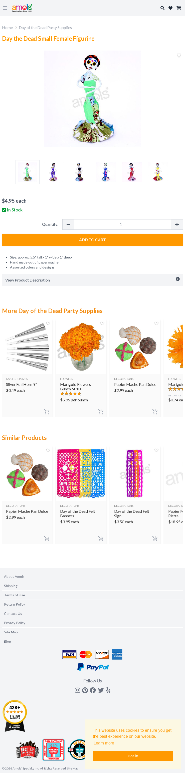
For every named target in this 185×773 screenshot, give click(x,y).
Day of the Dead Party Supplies (45, 27)
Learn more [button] (104, 743)
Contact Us (13, 613)
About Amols (14, 576)
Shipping (11, 586)
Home (7, 27)
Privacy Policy (14, 623)
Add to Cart (92, 239)
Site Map (11, 632)
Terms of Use (14, 595)
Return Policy (14, 604)
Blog (7, 641)
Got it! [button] (133, 756)
